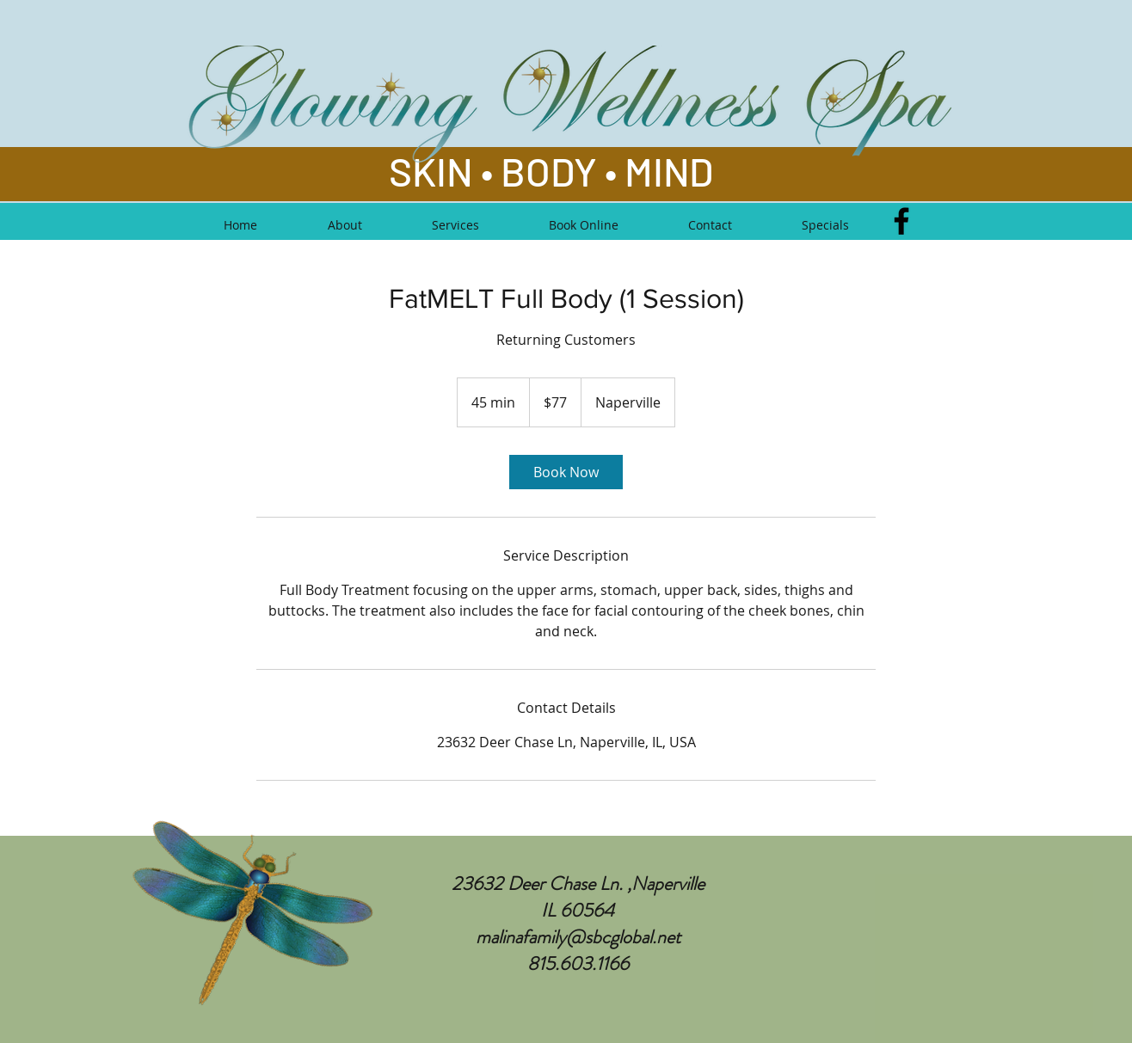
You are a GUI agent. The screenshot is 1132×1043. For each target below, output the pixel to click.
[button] (455, 225)
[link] (566, 472)
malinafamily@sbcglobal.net (578, 936)
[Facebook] (901, 221)
